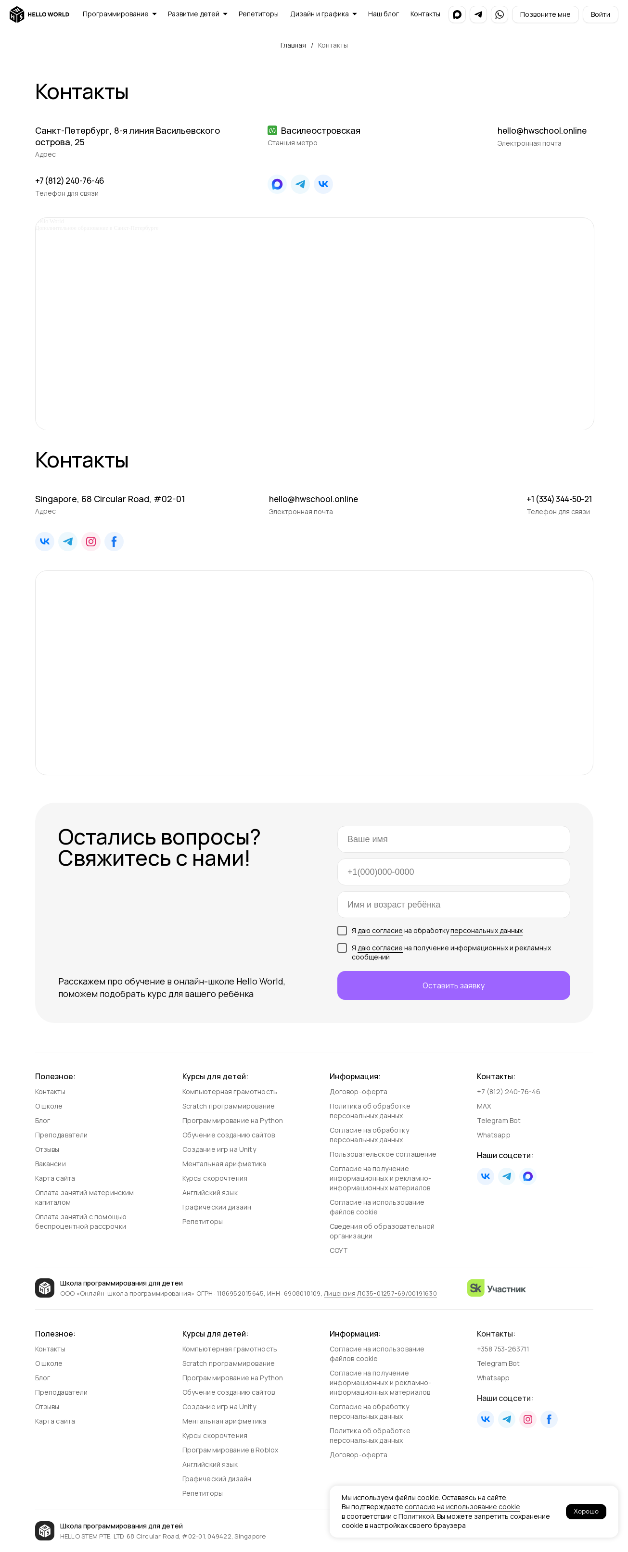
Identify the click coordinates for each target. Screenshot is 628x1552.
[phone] (453, 871)
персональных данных (486, 930)
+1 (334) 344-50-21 (556, 499)
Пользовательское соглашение (383, 1154)
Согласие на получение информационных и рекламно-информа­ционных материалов (381, 1178)
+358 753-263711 (504, 1348)
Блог (43, 1120)
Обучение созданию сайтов (228, 1134)
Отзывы (47, 1149)
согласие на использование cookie (462, 1506)
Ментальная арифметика (224, 1163)
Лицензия (340, 1293)
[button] (545, 14)
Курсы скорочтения (215, 1178)
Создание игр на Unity (219, 1149)
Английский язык (210, 1192)
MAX (484, 1105)
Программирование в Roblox (230, 1449)
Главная (293, 45)
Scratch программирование (228, 1105)
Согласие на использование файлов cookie (377, 1207)
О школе (49, 1105)
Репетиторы (202, 1221)
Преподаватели (61, 1134)
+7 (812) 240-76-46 (72, 180)
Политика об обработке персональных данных (370, 1110)
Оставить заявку (454, 985)
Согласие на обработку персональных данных (369, 1134)
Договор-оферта (359, 1091)
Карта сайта (55, 1178)
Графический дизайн (217, 1206)
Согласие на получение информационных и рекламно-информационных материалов (381, 1382)
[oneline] (453, 904)
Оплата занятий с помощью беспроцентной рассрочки (81, 1221)
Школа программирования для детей (121, 1282)
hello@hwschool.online (544, 130)
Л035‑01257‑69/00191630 (397, 1293)
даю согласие (380, 930)
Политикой (416, 1516)
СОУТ (339, 1250)
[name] (453, 839)
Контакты (50, 1091)
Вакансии (50, 1163)
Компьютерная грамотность (230, 1091)
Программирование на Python (232, 1120)
